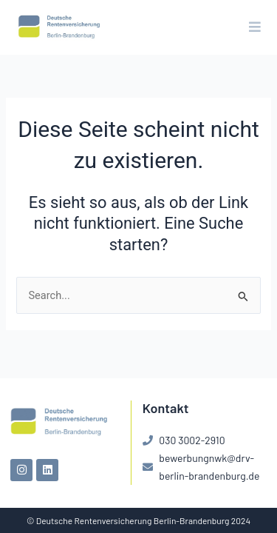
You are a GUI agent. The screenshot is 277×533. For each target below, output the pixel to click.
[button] (254, 27)
